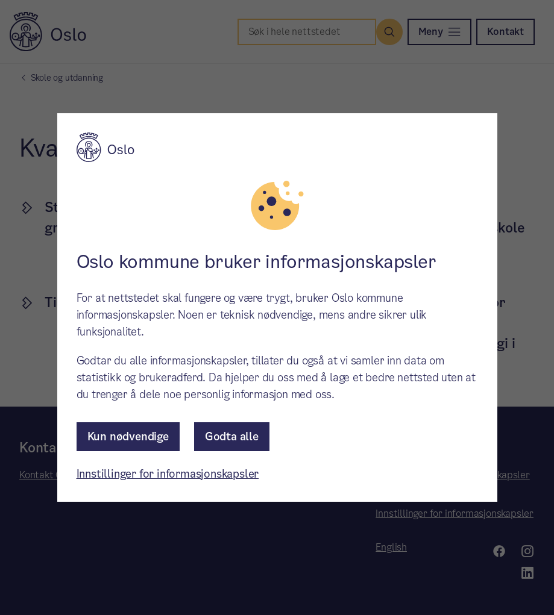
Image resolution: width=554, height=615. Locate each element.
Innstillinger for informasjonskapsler (168, 473)
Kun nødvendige (128, 436)
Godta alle (232, 436)
